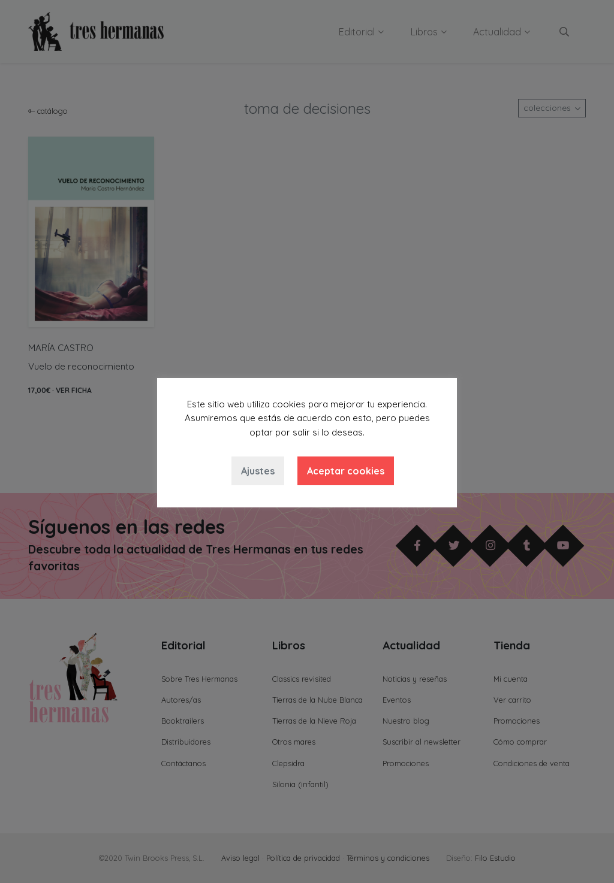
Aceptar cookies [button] (345, 471)
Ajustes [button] (258, 471)
